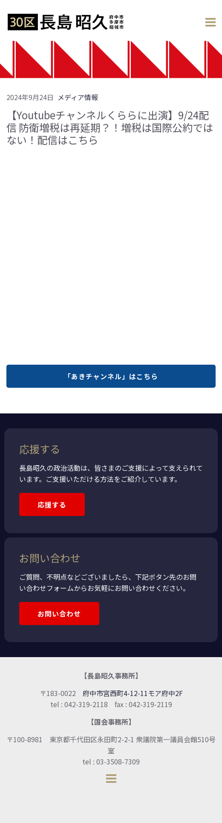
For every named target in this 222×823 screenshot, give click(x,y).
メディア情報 (78, 97)
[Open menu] (210, 20)
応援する (51, 504)
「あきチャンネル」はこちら (111, 376)
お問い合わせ (59, 613)
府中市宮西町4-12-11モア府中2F (133, 693)
